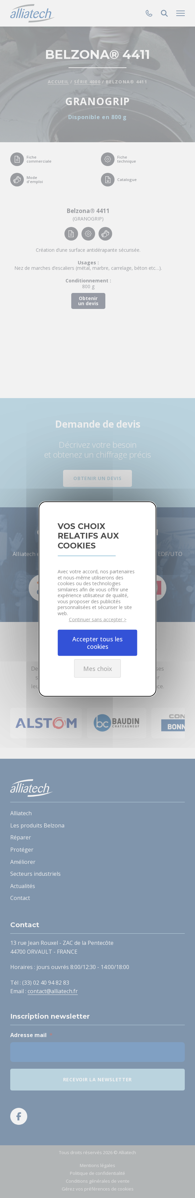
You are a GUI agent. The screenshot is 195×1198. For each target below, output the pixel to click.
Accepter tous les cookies (97, 643)
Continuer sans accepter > (97, 619)
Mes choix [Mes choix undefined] (97, 668)
